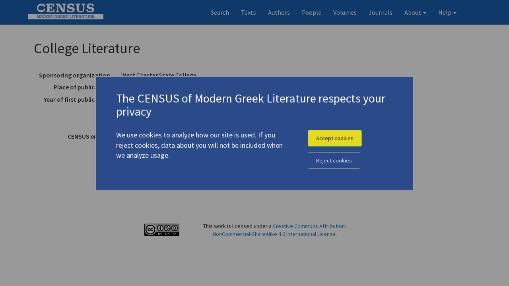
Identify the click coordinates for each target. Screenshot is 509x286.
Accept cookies (335, 138)
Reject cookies (334, 160)
